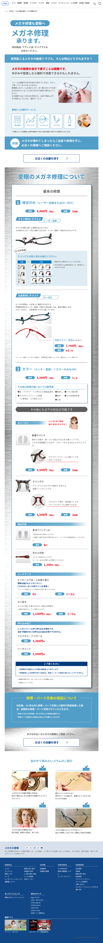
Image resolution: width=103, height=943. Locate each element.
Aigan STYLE (35, 897)
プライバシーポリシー (83, 879)
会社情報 (79, 868)
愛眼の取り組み (81, 874)
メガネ (7, 868)
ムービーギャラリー (64, 876)
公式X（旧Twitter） (37, 900)
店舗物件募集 (44, 871)
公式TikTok (35, 908)
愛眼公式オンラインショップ (14, 897)
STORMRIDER (62, 868)
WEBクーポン (28, 879)
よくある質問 (28, 876)
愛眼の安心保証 (29, 868)
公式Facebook (35, 905)
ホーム (6, 11)
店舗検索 (43, 868)
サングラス (8, 871)
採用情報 (79, 876)
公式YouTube (35, 910)
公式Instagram (36, 902)
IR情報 (78, 871)
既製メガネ (8, 874)
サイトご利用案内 (82, 882)
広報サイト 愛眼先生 (38, 913)
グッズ (7, 876)
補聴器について (10, 882)
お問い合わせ (80, 884)
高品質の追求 (28, 871)
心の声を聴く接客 (30, 874)
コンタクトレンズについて (14, 879)
